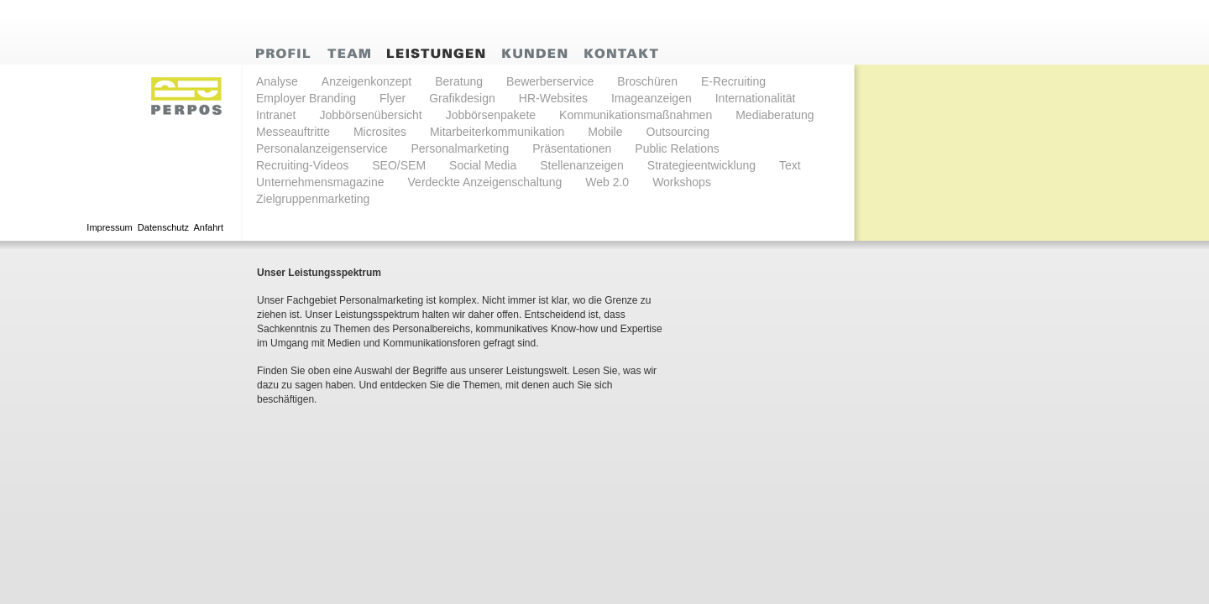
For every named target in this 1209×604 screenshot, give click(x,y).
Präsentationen (571, 148)
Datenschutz (163, 227)
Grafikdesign (462, 98)
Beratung (459, 81)
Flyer (392, 98)
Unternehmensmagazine (320, 182)
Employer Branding (306, 98)
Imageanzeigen (651, 98)
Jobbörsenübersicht (370, 115)
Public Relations (677, 148)
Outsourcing (677, 131)
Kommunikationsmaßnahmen (635, 115)
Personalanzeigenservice (321, 148)
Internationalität (755, 98)
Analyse (277, 81)
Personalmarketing (460, 148)
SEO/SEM (399, 165)
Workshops (681, 182)
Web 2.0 (607, 182)
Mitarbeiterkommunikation (497, 131)
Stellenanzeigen (582, 165)
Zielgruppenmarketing (312, 199)
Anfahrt (208, 227)
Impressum (109, 227)
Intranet (276, 115)
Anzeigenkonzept (366, 81)
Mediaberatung (774, 115)
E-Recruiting (733, 81)
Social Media (482, 165)
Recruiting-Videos (302, 165)
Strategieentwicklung (701, 165)
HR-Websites (553, 98)
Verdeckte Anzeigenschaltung (485, 182)
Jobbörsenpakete (491, 115)
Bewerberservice (550, 81)
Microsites (379, 131)
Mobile (605, 131)
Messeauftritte (293, 131)
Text (790, 165)
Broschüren (647, 81)
